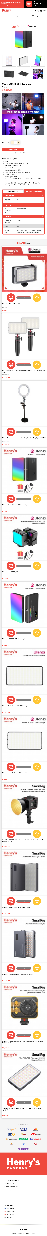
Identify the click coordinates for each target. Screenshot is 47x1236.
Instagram (10, 1211)
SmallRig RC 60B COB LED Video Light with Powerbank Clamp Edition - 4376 (24, 840)
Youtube (9, 1214)
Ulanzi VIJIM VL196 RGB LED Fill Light (15, 706)
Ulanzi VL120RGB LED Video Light (14, 639)
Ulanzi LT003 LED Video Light (29, 16)
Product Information (34, 191)
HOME (4, 16)
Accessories (12, 16)
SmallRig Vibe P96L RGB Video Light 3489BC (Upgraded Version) (21, 1109)
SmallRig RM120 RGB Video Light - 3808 (16, 907)
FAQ (33, 1233)
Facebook (10, 1208)
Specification (13, 191)
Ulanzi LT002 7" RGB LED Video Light (15, 505)
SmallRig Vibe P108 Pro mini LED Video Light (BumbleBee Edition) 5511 (22, 1042)
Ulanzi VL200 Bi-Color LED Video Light (15, 773)
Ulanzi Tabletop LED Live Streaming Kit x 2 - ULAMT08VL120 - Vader (24, 371)
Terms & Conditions (12, 1190)
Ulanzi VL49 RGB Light (10, 572)
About (27, 1233)
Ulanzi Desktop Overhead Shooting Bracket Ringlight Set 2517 (23, 438)
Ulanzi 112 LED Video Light (11, 303)
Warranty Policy (11, 1187)
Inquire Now (13, 149)
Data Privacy (10, 1193)
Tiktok (8, 1217)
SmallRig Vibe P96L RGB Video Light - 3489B (17, 974)
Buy (24, 297)
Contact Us (9, 1184)
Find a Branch (18, 1233)
